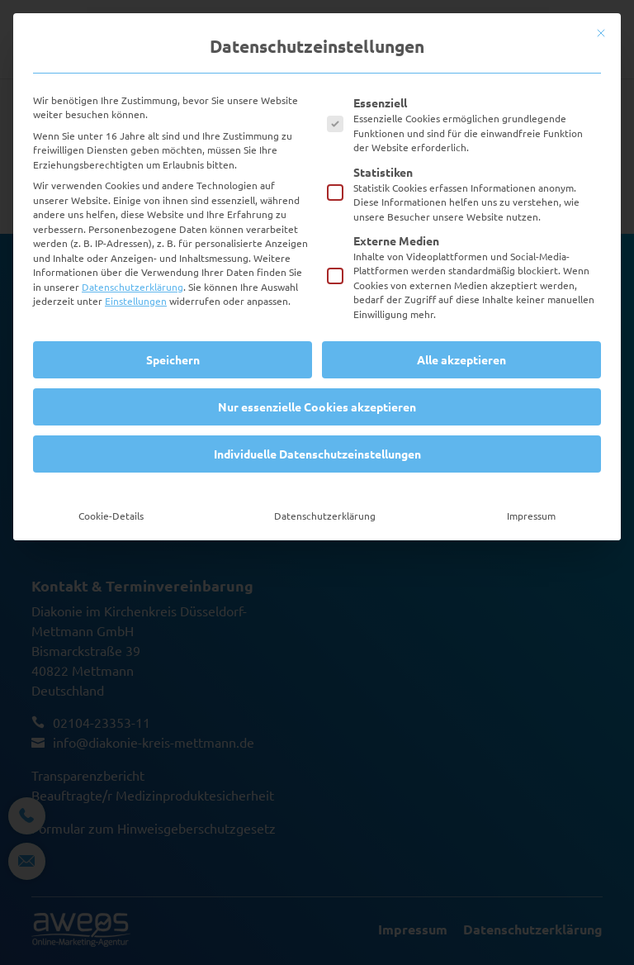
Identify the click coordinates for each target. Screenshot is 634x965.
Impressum (531, 515)
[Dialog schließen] (601, 33)
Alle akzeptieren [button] (461, 359)
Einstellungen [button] (136, 300)
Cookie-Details (111, 515)
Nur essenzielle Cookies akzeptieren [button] (317, 406)
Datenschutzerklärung (132, 286)
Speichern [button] (173, 359)
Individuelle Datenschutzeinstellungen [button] (317, 453)
